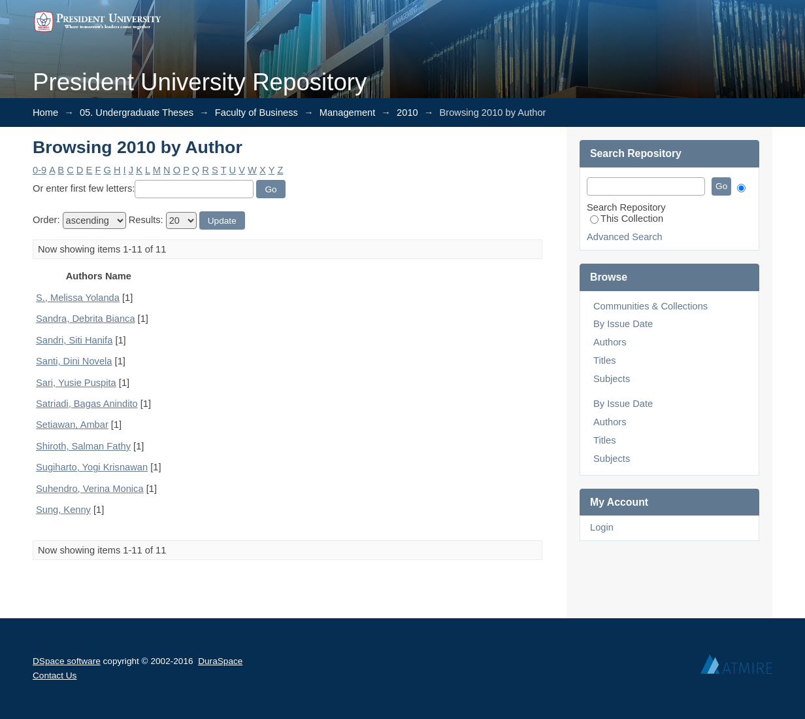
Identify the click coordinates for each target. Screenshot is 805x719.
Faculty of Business (256, 112)
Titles (604, 360)
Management (348, 112)
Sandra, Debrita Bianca (85, 318)
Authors (610, 342)
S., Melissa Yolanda (78, 297)
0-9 (39, 170)
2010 (407, 112)
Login (602, 527)
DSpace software (67, 661)
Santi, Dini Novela (74, 361)
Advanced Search (625, 237)
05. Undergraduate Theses (136, 112)
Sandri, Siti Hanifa (74, 340)
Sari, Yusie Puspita (76, 382)
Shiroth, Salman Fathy (83, 446)
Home (45, 112)
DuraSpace (220, 661)
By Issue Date (623, 324)
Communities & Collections (650, 306)
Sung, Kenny (63, 509)
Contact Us (54, 675)
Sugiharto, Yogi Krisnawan (92, 467)
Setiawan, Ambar (72, 424)
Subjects (611, 379)
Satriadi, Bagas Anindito (87, 403)
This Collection (626, 218)
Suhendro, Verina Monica (90, 488)
